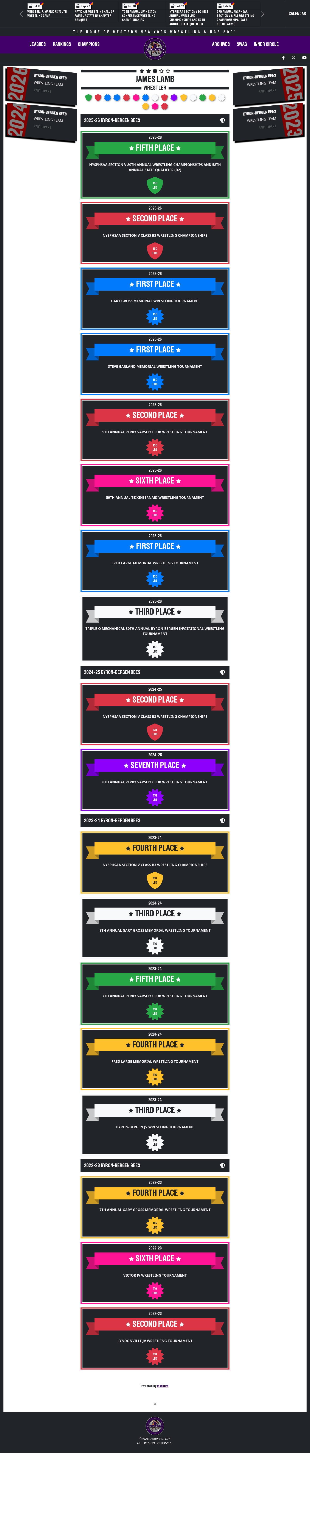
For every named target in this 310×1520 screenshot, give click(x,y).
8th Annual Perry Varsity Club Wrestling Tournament (155, 782)
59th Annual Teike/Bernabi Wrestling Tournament (155, 497)
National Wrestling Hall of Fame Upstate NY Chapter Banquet (94, 16)
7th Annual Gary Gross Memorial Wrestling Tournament (155, 1209)
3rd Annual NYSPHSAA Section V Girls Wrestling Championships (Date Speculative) (235, 18)
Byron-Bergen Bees (50, 76)
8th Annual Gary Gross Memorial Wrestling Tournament (155, 930)
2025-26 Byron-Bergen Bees (112, 120)
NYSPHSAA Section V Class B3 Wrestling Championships (155, 235)
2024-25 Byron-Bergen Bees (112, 672)
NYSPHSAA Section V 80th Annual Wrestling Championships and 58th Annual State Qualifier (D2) (155, 167)
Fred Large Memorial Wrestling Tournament (155, 563)
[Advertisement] (42, 179)
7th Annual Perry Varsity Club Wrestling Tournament (155, 996)
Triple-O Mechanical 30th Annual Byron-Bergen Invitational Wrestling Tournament (155, 631)
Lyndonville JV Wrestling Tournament (155, 1340)
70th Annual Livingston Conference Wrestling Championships (139, 16)
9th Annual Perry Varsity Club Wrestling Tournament (155, 432)
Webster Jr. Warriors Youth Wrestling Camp (47, 13)
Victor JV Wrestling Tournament (155, 1275)
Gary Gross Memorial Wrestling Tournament (155, 301)
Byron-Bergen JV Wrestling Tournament (155, 1127)
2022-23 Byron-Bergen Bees (112, 1165)
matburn (163, 1386)
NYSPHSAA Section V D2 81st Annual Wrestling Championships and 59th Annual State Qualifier (188, 18)
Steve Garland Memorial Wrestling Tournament (155, 366)
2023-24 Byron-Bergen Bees (112, 820)
